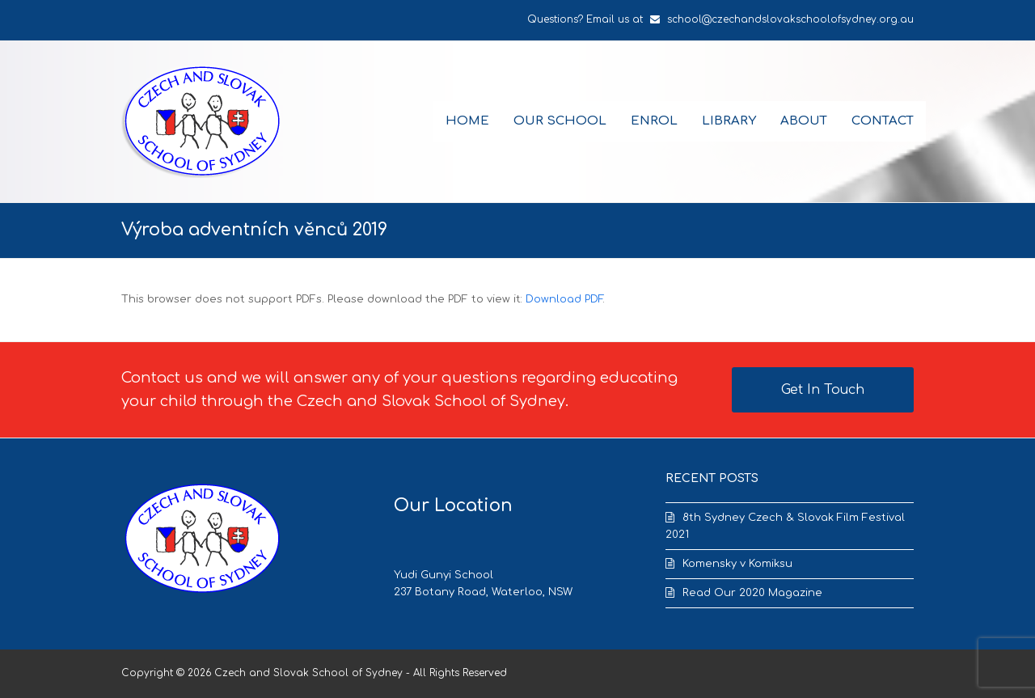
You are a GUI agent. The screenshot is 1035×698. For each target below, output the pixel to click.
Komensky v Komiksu (737, 563)
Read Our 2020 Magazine (752, 593)
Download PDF (564, 299)
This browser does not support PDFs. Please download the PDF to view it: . (363, 299)
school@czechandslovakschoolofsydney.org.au (790, 19)
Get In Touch (822, 390)
